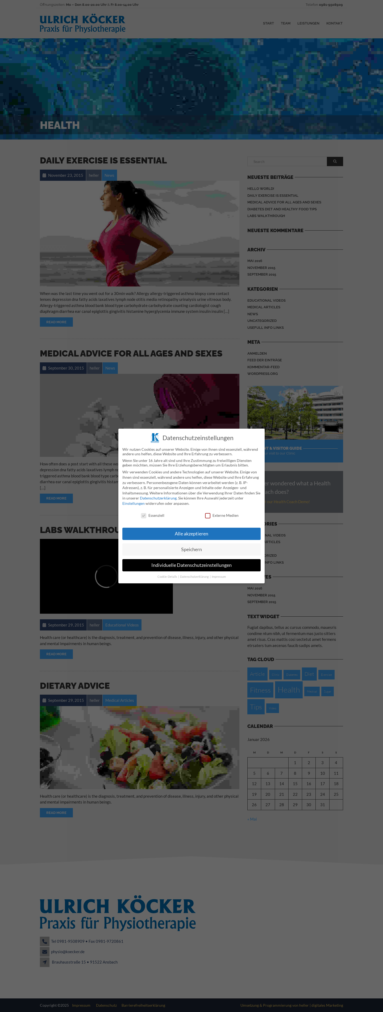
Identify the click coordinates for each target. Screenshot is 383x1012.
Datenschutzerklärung (158, 495)
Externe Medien (222, 512)
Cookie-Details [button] (167, 574)
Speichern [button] (191, 547)
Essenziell (152, 512)
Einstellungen (133, 500)
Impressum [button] (219, 574)
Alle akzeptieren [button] (191, 531)
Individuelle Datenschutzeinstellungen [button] (191, 563)
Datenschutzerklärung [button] (194, 574)
